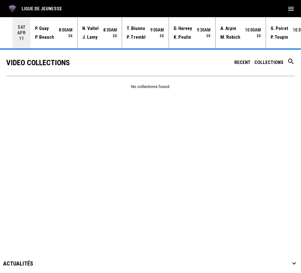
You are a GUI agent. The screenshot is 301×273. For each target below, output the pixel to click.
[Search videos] (291, 63)
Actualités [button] (18, 263)
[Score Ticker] (150, 32)
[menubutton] (291, 8)
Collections (268, 62)
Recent (242, 62)
